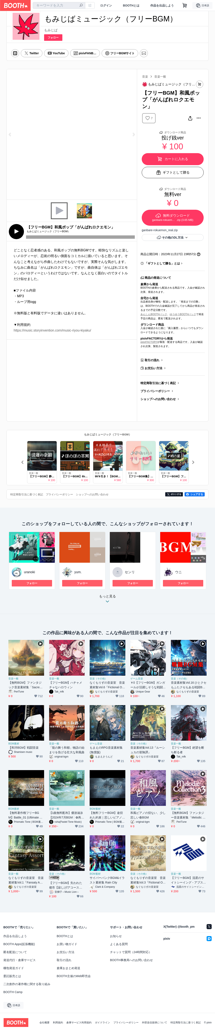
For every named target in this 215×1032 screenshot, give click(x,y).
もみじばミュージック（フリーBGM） (107, 434)
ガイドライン (102, 1022)
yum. (78, 572)
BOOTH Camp (12, 992)
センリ (130, 572)
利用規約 (58, 1022)
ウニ (178, 572)
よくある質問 (119, 944)
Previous (10, 134)
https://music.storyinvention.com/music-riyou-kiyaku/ (52, 330)
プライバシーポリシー (155, 391)
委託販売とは (12, 976)
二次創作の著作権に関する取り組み (26, 984)
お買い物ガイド (67, 944)
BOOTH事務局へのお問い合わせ (131, 960)
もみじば (51, 30)
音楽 (145, 76)
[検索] (81, 6)
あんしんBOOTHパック (153, 314)
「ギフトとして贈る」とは (162, 263)
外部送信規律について (154, 1022)
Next (133, 134)
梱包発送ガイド (13, 968)
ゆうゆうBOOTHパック (183, 314)
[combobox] (59, 5)
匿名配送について (15, 952)
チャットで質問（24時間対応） (131, 952)
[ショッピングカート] (184, 5)
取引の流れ (152, 360)
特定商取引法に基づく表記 (158, 383)
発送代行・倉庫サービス (19, 960)
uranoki (29, 572)
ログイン (106, 5)
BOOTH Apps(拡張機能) (19, 944)
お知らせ (116, 936)
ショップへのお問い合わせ (158, 399)
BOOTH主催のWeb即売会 (74, 976)
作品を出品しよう (162, 5)
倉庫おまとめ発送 (68, 968)
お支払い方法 (153, 368)
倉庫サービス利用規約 (79, 1022)
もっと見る (107, 600)
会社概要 (44, 1022)
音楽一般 (160, 76)
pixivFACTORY (148, 342)
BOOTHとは (131, 5)
